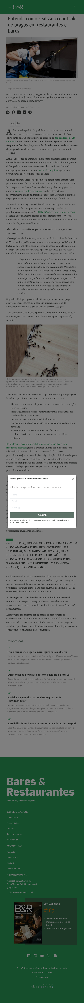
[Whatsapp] (42, 507)
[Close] (73, 479)
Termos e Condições (51, 520)
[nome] (42, 494)
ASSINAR (42, 515)
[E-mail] (42, 501)
